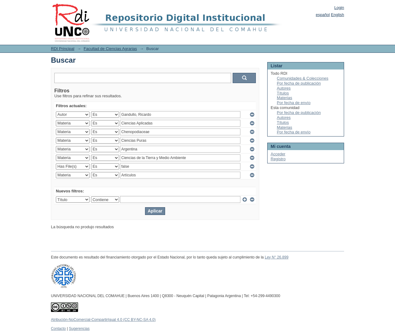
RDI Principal (62, 48)
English (337, 14)
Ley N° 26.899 (277, 257)
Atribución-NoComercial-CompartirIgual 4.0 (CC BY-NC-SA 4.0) (103, 319)
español (323, 14)
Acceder (278, 154)
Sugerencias (79, 328)
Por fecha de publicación (299, 83)
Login (339, 7)
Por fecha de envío (293, 102)
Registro (278, 159)
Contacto (58, 328)
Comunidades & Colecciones (302, 78)
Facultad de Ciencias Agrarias (110, 48)
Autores (284, 88)
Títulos (283, 93)
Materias (284, 97)
